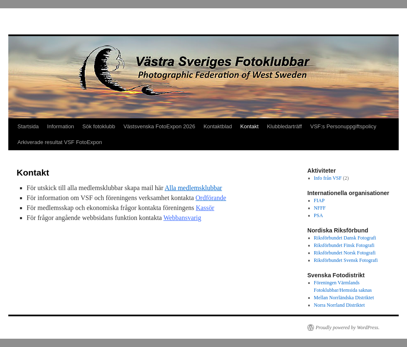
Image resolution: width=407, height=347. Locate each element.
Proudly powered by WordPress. (348, 327)
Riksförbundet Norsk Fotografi (345, 253)
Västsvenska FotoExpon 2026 (159, 126)
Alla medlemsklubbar (193, 187)
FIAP (319, 200)
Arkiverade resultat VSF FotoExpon (59, 142)
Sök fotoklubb (98, 126)
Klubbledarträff (284, 126)
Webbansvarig (182, 217)
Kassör (205, 207)
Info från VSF (328, 178)
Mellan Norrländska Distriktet (344, 298)
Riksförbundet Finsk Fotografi (344, 245)
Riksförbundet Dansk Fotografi (345, 238)
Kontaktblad (218, 126)
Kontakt (249, 126)
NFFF (320, 208)
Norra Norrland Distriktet (339, 305)
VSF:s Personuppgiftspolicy (343, 126)
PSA (318, 215)
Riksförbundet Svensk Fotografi (346, 260)
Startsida (28, 126)
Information (60, 126)
